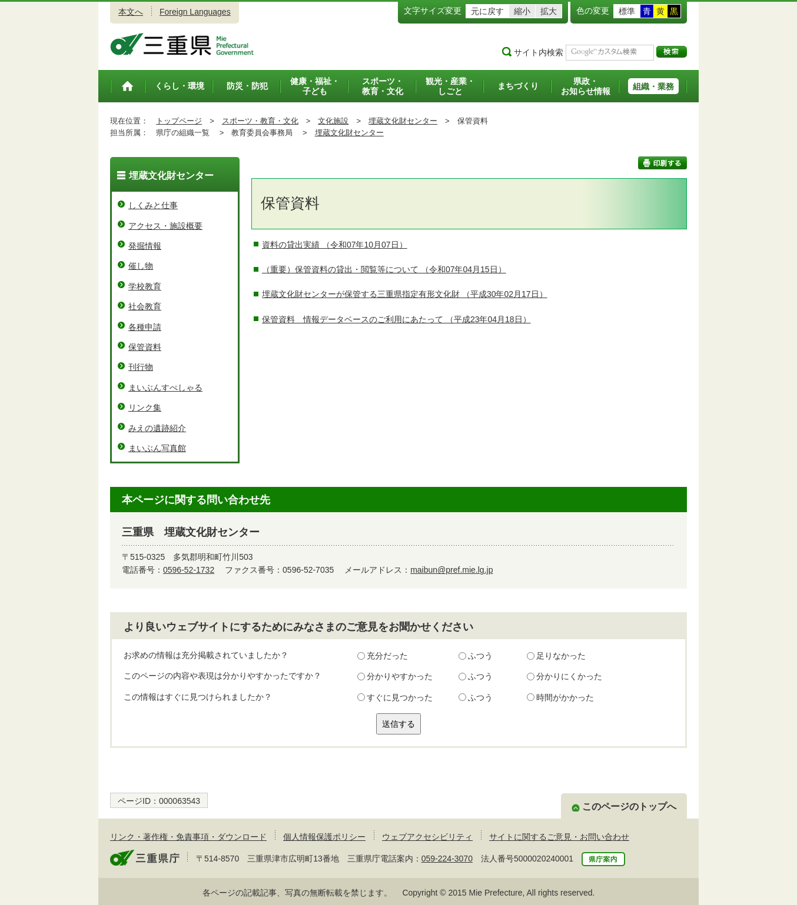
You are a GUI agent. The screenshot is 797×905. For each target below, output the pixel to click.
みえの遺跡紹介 (157, 428)
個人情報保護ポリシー (324, 836)
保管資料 (144, 347)
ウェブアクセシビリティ (427, 836)
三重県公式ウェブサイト (182, 44)
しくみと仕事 (153, 205)
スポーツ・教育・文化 (260, 120)
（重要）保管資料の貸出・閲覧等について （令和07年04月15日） (384, 269)
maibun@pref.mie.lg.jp (451, 570)
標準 (627, 11)
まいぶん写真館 (157, 448)
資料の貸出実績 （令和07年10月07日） (334, 244)
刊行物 (140, 367)
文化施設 (333, 120)
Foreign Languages (195, 11)
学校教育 (144, 286)
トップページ (179, 120)
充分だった (387, 655)
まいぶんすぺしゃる (165, 387)
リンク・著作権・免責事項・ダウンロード (188, 836)
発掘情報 (144, 246)
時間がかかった (565, 697)
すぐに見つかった (400, 697)
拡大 (548, 11)
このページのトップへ (629, 807)
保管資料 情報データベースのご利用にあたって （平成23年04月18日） (396, 319)
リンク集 (144, 407)
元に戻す (487, 11)
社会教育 (144, 306)
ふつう (480, 655)
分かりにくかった (569, 676)
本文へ (130, 11)
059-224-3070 (447, 858)
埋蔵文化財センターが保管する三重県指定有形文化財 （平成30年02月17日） (404, 294)
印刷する (662, 162)
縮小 (522, 11)
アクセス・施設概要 (165, 226)
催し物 (140, 266)
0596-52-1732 (188, 570)
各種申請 (144, 327)
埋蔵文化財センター (402, 120)
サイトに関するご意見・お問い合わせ (559, 836)
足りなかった (561, 655)
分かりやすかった (400, 676)
